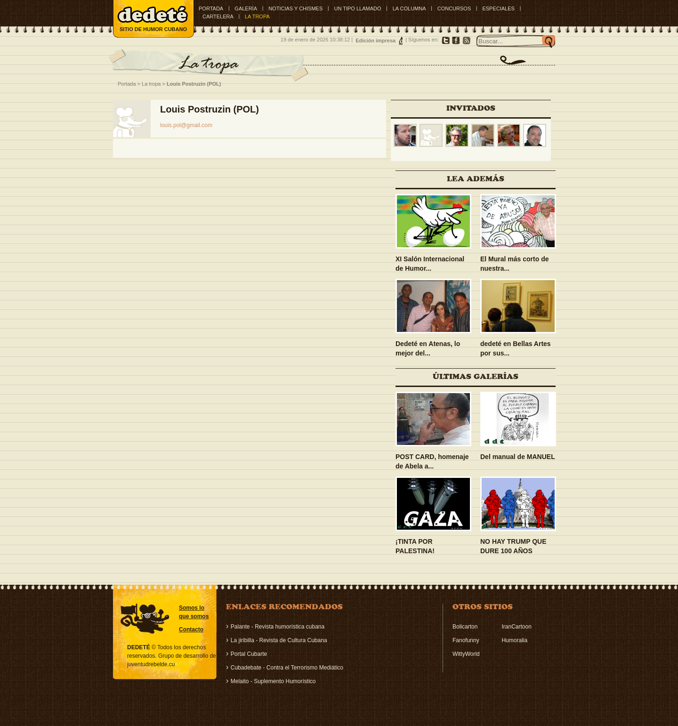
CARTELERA (218, 16)
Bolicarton (464, 626)
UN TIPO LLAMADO (357, 8)
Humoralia (514, 640)
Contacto (191, 629)
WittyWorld (466, 654)
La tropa (151, 84)
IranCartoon (516, 626)
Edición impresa (375, 40)
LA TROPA (257, 16)
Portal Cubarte (249, 654)
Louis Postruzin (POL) (194, 84)
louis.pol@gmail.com (186, 125)
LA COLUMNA (409, 8)
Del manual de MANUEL (517, 456)
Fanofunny (465, 640)
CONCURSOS (454, 8)
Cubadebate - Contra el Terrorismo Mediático (287, 667)
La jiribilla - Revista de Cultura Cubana (279, 640)
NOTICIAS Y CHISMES (295, 8)
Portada (211, 8)
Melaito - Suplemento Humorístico (273, 681)
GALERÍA (245, 8)
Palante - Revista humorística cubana (277, 626)
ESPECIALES (498, 8)
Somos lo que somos (194, 612)
